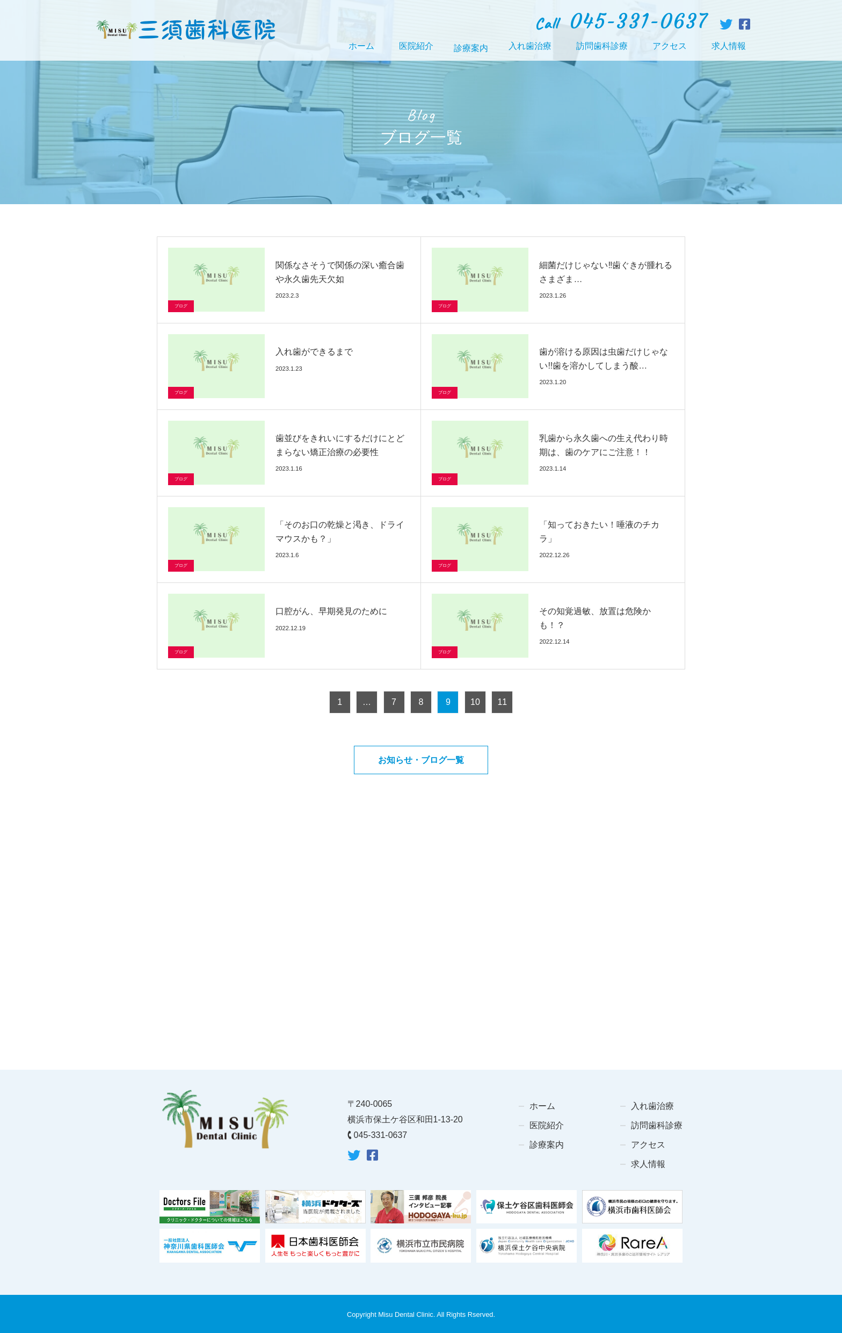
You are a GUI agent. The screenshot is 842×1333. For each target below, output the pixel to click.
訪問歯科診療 (602, 46)
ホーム (361, 46)
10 (475, 702)
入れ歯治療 (530, 46)
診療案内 (546, 1144)
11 (502, 702)
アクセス (669, 46)
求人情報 (729, 46)
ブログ (181, 306)
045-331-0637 (381, 1135)
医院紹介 (416, 46)
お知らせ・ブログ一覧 (421, 760)
